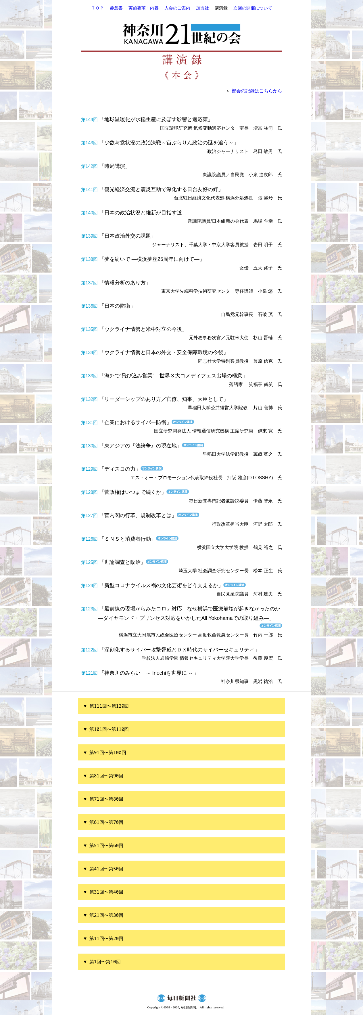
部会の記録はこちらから (257, 90)
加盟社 (202, 8)
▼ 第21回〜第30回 (104, 915)
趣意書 (116, 8)
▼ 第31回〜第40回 (104, 892)
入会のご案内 (177, 8)
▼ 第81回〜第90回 (104, 776)
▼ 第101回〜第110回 (106, 729)
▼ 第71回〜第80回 (104, 799)
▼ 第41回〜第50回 (104, 868)
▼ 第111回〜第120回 (106, 706)
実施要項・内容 (143, 8)
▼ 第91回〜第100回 (105, 752)
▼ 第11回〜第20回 (104, 938)
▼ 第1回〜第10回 (102, 961)
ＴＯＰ (97, 8)
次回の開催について (252, 8)
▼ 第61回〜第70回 (104, 822)
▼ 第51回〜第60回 (104, 845)
